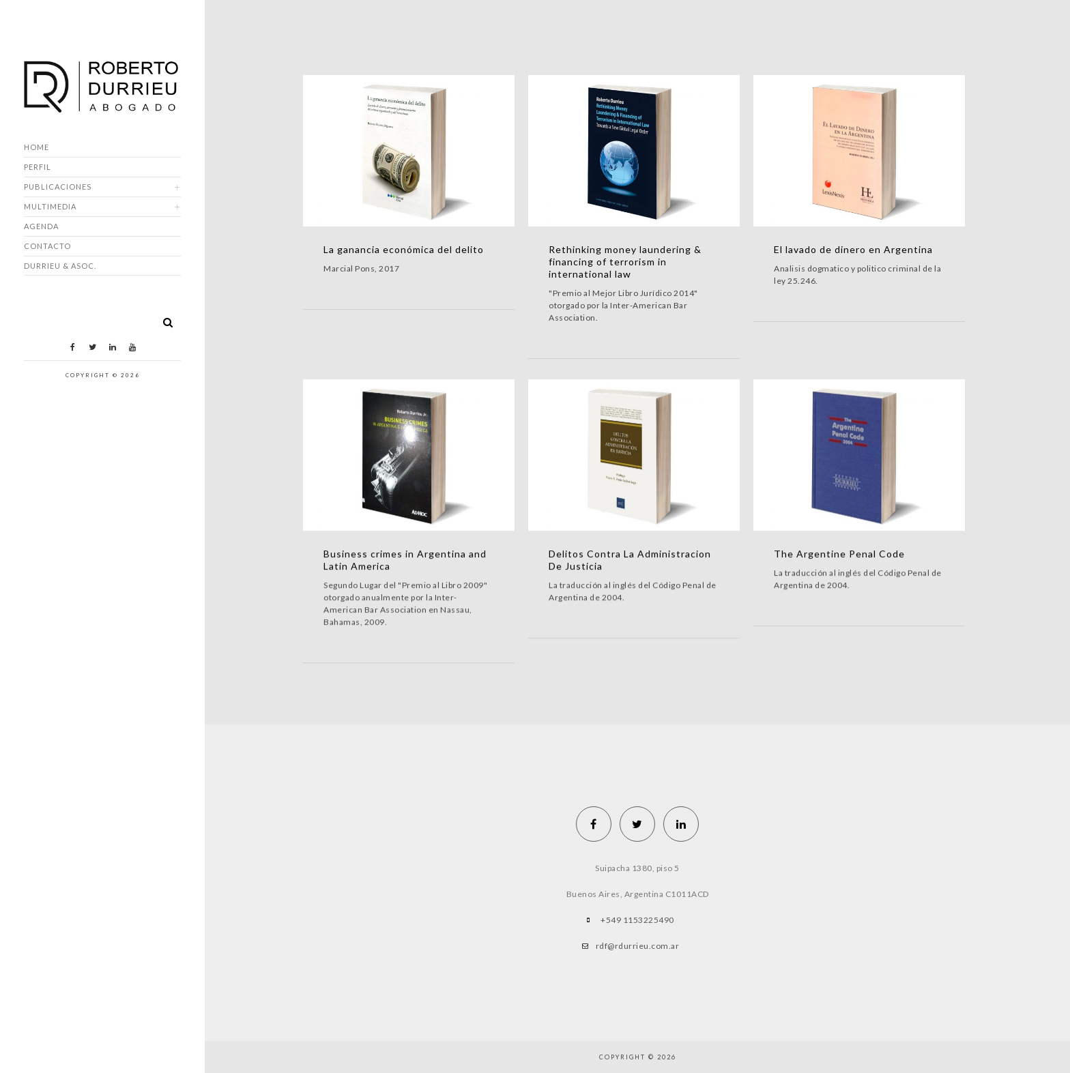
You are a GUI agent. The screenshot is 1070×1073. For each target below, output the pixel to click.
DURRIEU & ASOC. (60, 265)
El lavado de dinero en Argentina (853, 249)
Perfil (37, 166)
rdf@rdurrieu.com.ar (638, 946)
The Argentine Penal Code (839, 553)
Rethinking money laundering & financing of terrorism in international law (625, 262)
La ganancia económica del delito (403, 249)
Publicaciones (57, 186)
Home (36, 147)
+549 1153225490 (637, 920)
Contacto (47, 245)
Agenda (41, 226)
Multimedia (50, 206)
